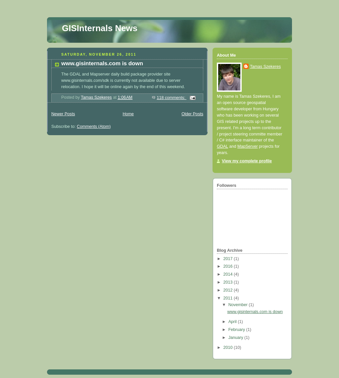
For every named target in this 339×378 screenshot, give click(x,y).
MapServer (247, 146)
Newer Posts (63, 114)
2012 (228, 290)
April (233, 321)
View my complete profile (247, 161)
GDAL (222, 146)
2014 (228, 274)
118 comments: (171, 97)
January (236, 337)
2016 (228, 266)
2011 (228, 298)
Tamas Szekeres (265, 66)
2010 (228, 347)
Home (128, 114)
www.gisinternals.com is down (102, 63)
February (237, 329)
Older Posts (192, 114)
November (238, 304)
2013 (228, 282)
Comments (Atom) (94, 126)
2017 (228, 258)
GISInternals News (99, 28)
